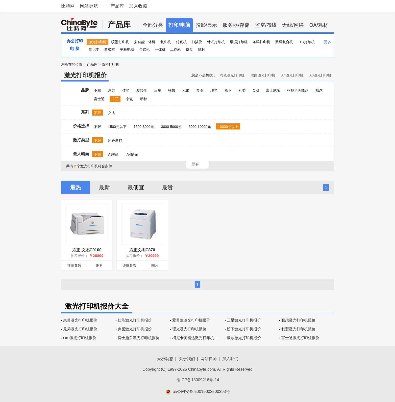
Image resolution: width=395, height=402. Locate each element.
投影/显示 (206, 25)
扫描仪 (196, 42)
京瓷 (129, 99)
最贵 (167, 187)
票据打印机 (239, 42)
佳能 (125, 90)
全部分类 (153, 25)
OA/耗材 (318, 25)
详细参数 (74, 265)
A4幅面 (132, 154)
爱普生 (141, 90)
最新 (104, 187)
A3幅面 (113, 154)
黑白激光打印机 (263, 75)
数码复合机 (284, 42)
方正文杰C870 (142, 250)
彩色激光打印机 (232, 75)
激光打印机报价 (85, 75)
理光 (213, 90)
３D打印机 (306, 42)
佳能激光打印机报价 (135, 320)
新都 (143, 99)
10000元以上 (228, 127)
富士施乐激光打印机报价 (138, 338)
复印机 (165, 42)
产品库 (117, 6)
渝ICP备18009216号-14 (198, 380)
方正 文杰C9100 (87, 250)
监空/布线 (266, 25)
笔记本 (94, 49)
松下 (228, 90)
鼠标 (201, 49)
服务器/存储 (236, 25)
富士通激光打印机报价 (300, 338)
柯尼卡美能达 (297, 90)
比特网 (68, 6)
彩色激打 (115, 141)
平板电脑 (127, 49)
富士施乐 (273, 90)
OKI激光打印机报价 (79, 338)
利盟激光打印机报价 (298, 329)
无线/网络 (293, 25)
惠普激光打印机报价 (80, 320)
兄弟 (185, 90)
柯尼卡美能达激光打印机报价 (196, 338)
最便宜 (136, 187)
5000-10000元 (200, 127)
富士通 (99, 99)
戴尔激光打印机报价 (244, 338)
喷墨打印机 (120, 42)
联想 (171, 90)
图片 (99, 265)
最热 (75, 187)
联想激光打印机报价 (298, 320)
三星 (157, 90)
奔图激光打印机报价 (135, 329)
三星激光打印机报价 (244, 320)
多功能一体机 (144, 42)
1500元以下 (117, 127)
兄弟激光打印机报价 (80, 329)
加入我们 (230, 359)
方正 (115, 99)
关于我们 (187, 359)
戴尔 (319, 90)
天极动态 (165, 359)
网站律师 (209, 359)
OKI (256, 90)
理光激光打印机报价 (189, 329)
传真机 (181, 42)
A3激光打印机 (320, 75)
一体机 (160, 49)
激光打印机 (97, 42)
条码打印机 (261, 42)
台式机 (144, 49)
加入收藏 (138, 6)
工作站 (175, 49)
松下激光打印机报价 (244, 329)
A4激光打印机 (292, 75)
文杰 (111, 113)
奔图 (199, 90)
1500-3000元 (144, 127)
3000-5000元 (171, 127)
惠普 (111, 90)
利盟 (242, 90)
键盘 (189, 49)
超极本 (109, 49)
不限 (97, 90)
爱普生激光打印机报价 (191, 320)
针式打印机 (216, 42)
